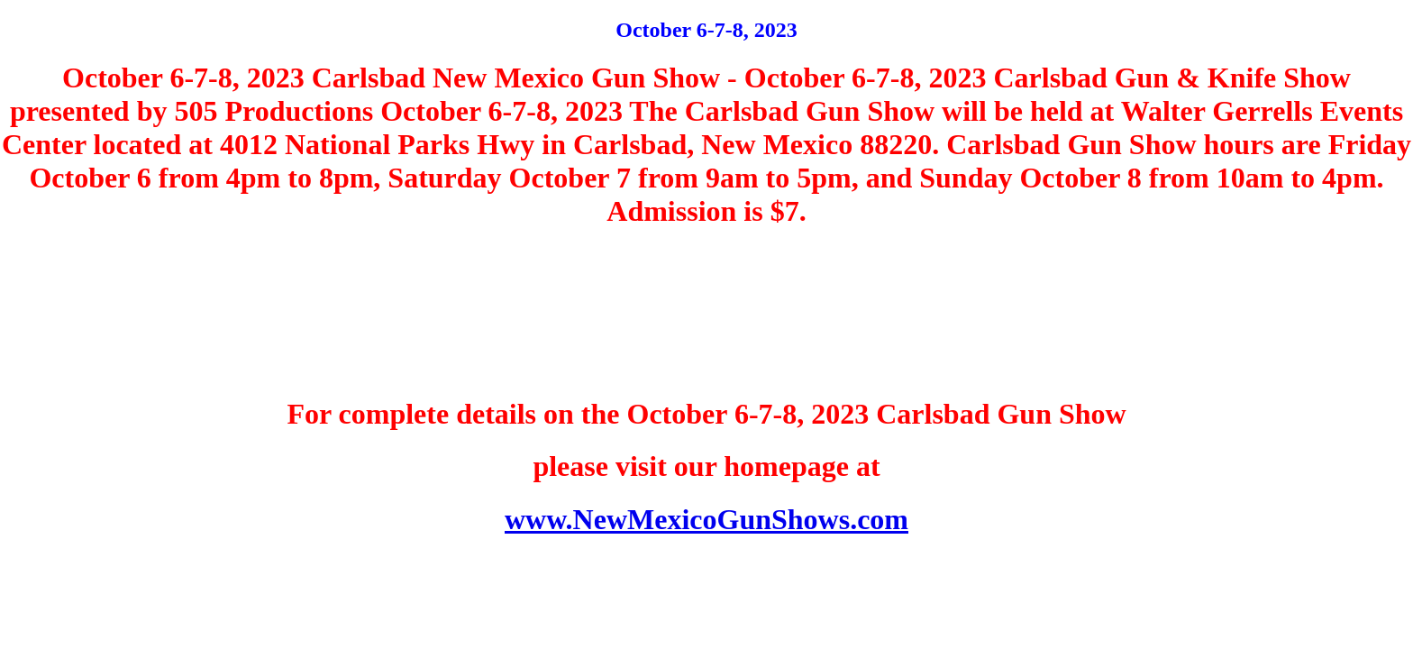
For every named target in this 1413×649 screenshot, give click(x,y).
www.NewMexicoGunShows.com (706, 519)
